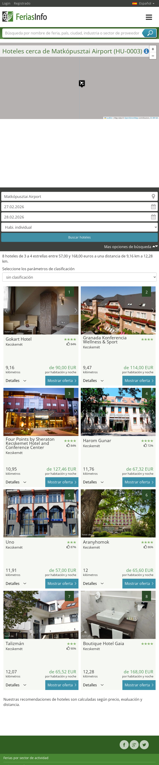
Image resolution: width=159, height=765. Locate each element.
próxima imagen (75, 310)
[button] (79, 81)
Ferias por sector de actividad (25, 758)
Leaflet (108, 118)
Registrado (22, 3)
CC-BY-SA (154, 118)
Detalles (16, 380)
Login (6, 3)
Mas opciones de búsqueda (127, 246)
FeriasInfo (25, 16)
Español (146, 3)
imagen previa (6, 310)
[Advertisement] (79, 153)
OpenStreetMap (131, 118)
